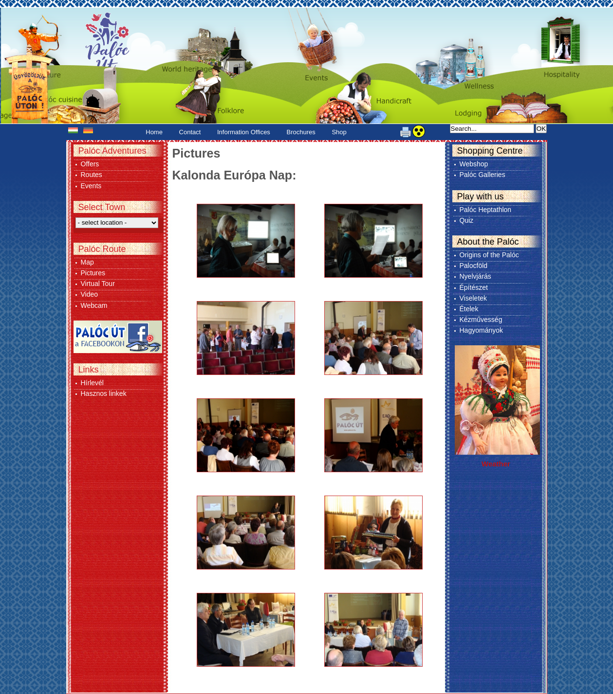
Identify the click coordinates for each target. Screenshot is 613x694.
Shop (339, 132)
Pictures (93, 273)
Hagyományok (481, 330)
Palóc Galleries (482, 174)
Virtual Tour (98, 283)
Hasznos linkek (104, 393)
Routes (91, 174)
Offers (90, 164)
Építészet (474, 287)
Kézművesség (481, 319)
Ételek (469, 309)
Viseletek (473, 298)
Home (154, 132)
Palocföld (474, 265)
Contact (190, 132)
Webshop (474, 164)
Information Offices (243, 132)
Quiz (467, 220)
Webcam (94, 305)
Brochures (301, 132)
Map (87, 262)
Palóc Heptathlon (486, 210)
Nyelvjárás (475, 276)
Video (89, 294)
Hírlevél (92, 383)
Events (91, 186)
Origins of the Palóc (489, 255)
